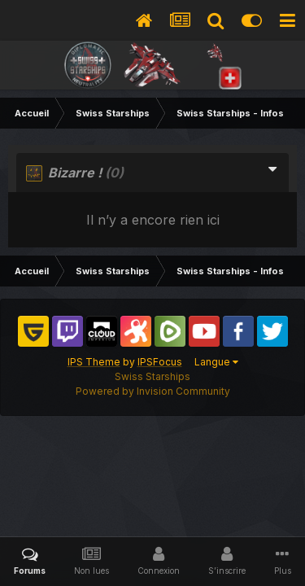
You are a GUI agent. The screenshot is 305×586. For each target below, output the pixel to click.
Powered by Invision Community (153, 391)
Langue (216, 362)
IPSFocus (159, 362)
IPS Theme (94, 362)
